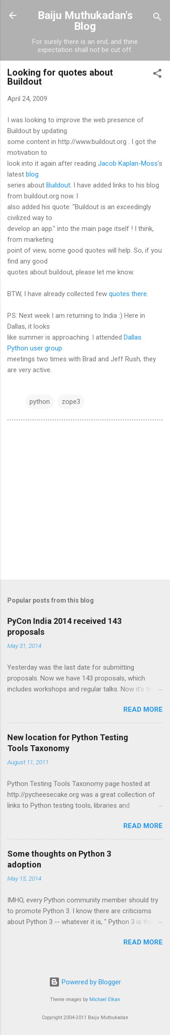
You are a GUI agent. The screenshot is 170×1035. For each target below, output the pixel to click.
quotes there (128, 294)
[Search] (157, 18)
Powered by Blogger (85, 982)
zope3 (71, 402)
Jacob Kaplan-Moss (128, 163)
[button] (157, 75)
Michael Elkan (104, 999)
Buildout (58, 185)
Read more (143, 709)
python (39, 402)
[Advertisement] (85, 501)
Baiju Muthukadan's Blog (85, 21)
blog (32, 174)
